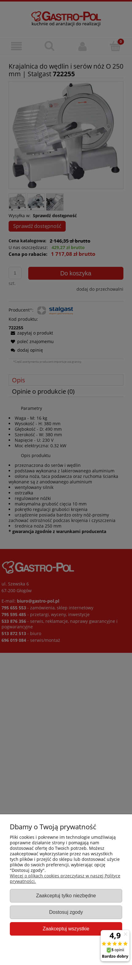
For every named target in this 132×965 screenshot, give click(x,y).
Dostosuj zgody (66, 912)
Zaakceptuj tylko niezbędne (66, 895)
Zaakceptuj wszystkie (66, 928)
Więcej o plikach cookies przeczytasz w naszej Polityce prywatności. (65, 878)
